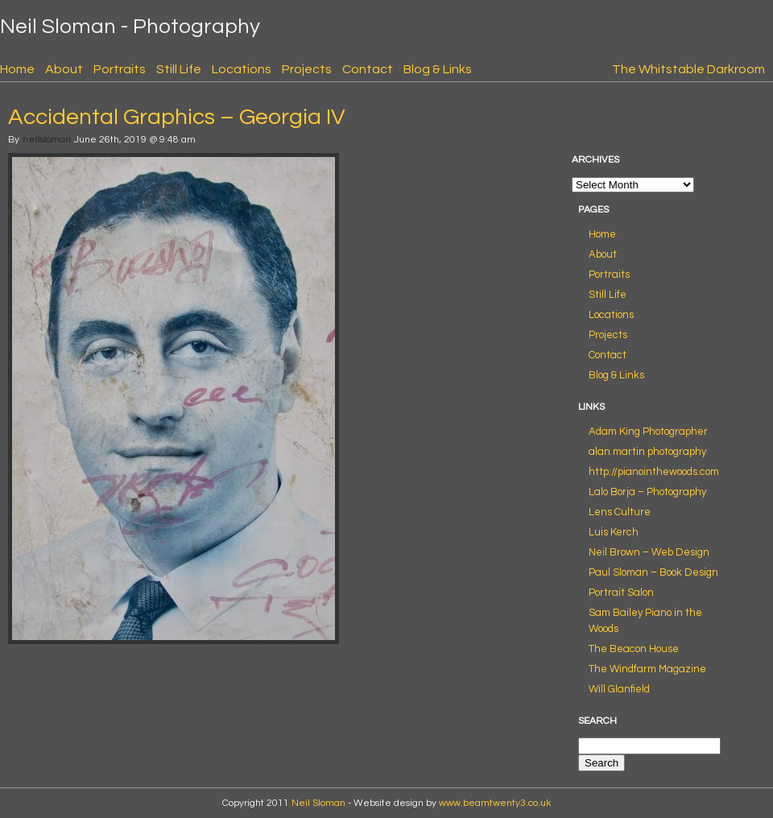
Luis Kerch (614, 532)
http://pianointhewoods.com (654, 471)
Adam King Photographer (648, 431)
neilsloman (47, 139)
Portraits (119, 69)
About (64, 69)
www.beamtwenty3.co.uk (495, 803)
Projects (307, 69)
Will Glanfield (619, 689)
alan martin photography (647, 451)
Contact (367, 69)
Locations (241, 69)
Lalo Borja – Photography (647, 492)
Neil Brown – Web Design (649, 552)
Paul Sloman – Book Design (653, 572)
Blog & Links (437, 69)
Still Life (178, 69)
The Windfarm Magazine (647, 669)
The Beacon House (634, 649)
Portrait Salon (621, 592)
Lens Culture (620, 512)
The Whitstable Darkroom (688, 69)
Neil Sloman (318, 803)
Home (17, 69)
